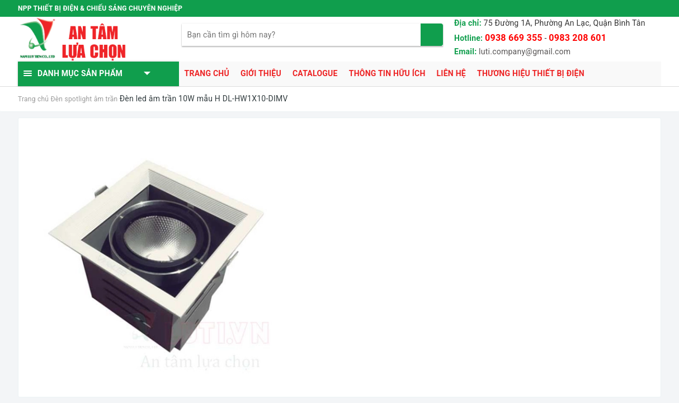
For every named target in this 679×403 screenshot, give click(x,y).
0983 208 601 (577, 37)
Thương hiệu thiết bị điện (530, 73)
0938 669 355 (514, 37)
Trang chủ (207, 73)
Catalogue (315, 73)
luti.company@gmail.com (524, 51)
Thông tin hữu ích (387, 73)
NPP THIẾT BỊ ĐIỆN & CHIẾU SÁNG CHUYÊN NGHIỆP (100, 8)
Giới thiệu (261, 73)
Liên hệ (451, 73)
